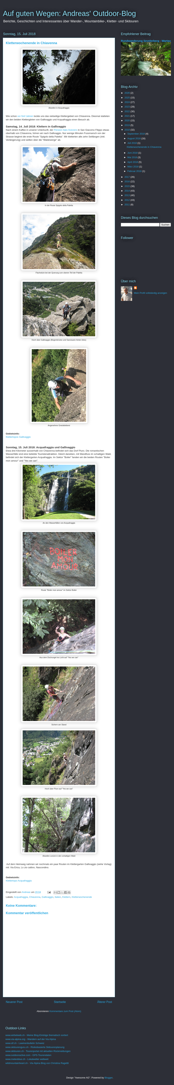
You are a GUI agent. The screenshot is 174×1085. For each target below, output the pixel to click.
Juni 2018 (132, 152)
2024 (127, 102)
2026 (127, 93)
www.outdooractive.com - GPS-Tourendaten (28, 1055)
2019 (127, 125)
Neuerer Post (14, 1001)
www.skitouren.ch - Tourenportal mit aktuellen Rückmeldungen (38, 1051)
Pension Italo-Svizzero (65, 130)
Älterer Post (104, 1001)
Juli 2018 (132, 143)
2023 (127, 106)
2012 (127, 200)
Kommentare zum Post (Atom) (65, 1011)
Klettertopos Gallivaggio (18, 437)
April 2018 (133, 162)
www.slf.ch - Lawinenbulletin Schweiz (24, 1043)
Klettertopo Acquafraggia (19, 880)
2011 (127, 204)
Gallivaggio (47, 897)
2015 (127, 186)
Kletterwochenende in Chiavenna (144, 147)
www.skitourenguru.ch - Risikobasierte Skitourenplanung (34, 1047)
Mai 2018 (132, 157)
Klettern (66, 897)
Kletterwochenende (82, 897)
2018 (127, 129)
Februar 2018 (134, 171)
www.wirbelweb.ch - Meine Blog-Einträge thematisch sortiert (36, 1035)
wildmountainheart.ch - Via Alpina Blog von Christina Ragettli (37, 1063)
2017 (127, 177)
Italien (58, 897)
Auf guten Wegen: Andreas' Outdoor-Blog (69, 13)
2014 (127, 190)
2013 (127, 195)
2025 (127, 97)
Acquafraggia (21, 897)
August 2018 (134, 138)
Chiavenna (34, 897)
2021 (127, 116)
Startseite (60, 1001)
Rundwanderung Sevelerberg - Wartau (146, 40)
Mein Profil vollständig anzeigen (150, 293)
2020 (127, 120)
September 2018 (136, 133)
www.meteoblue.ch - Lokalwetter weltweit (26, 1059)
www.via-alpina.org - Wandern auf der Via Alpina (30, 1039)
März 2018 (133, 166)
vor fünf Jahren (25, 116)
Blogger (109, 1077)
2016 (127, 181)
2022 (127, 111)
